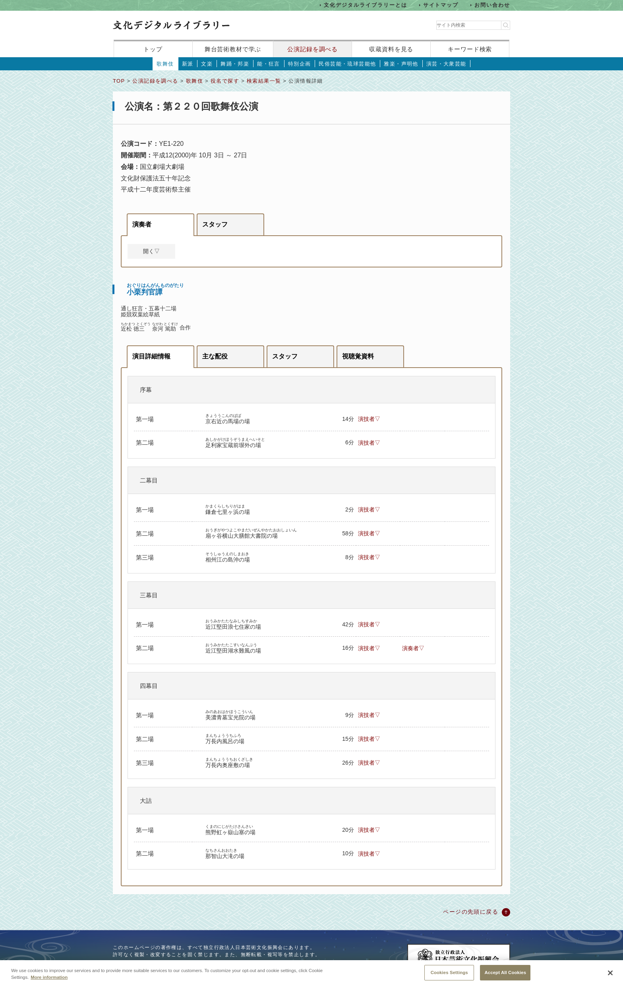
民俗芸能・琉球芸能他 (347, 64)
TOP (119, 81)
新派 (187, 64)
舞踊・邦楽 (235, 64)
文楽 (207, 64)
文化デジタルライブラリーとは (365, 5)
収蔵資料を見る (391, 49)
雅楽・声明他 (401, 64)
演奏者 (141, 224)
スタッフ (215, 224)
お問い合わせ (492, 5)
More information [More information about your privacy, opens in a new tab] (49, 982)
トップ (153, 49)
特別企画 (299, 64)
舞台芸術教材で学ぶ (233, 49)
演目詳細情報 (151, 356)
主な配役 (215, 356)
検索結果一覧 (264, 81)
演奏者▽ (413, 648)
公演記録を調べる (312, 49)
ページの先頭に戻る (470, 912)
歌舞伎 (165, 64)
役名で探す (225, 81)
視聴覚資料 (358, 356)
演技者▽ (369, 419)
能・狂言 (268, 64)
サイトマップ (441, 5)
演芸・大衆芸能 (446, 64)
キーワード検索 (470, 49)
